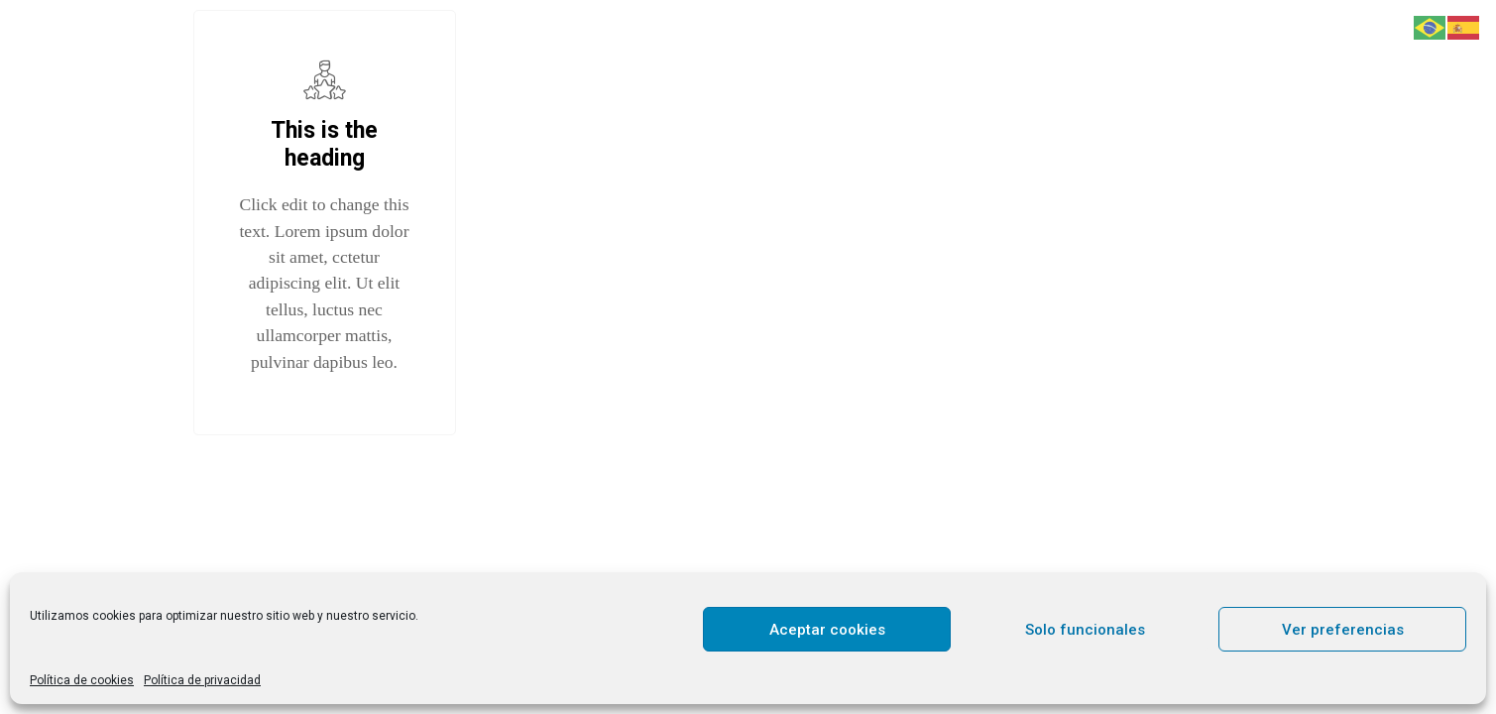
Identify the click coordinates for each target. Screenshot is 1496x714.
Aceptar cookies (827, 630)
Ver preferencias (1343, 630)
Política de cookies (82, 680)
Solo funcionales (1085, 630)
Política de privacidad (202, 680)
